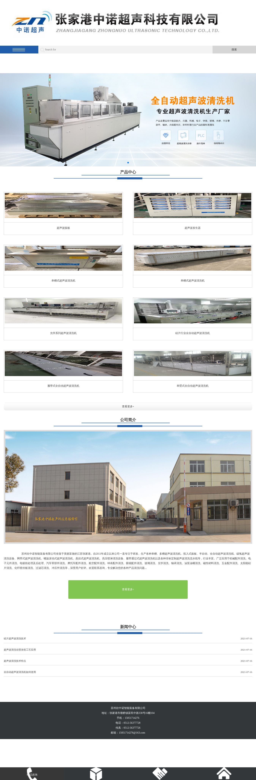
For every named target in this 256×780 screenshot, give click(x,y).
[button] (128, 162)
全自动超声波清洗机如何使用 (128, 672)
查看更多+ (128, 406)
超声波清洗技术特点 (128, 661)
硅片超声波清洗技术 (128, 638)
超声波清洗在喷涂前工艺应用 (128, 650)
